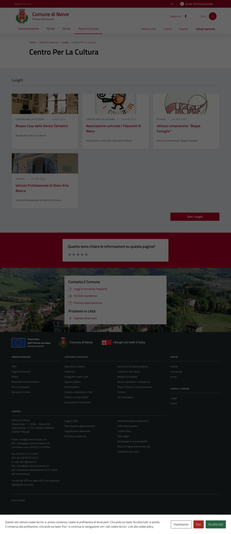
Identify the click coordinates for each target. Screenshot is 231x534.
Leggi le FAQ (71, 421)
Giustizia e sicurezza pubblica (132, 366)
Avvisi (173, 377)
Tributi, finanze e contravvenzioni (134, 387)
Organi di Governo (21, 371)
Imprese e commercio (128, 371)
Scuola (161, 119)
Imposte (183, 29)
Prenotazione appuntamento (79, 426)
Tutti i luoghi (195, 216)
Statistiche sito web (128, 451)
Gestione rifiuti (148, 29)
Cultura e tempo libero (76, 397)
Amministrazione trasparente (133, 421)
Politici (15, 377)
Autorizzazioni (71, 387)
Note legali (123, 436)
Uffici (14, 366)
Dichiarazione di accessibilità (132, 441)
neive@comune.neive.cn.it (33, 439)
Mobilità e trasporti (127, 377)
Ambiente (69, 371)
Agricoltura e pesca (74, 366)
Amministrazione (28, 28)
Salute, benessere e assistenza (133, 382)
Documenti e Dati (21, 392)
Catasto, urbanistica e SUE (78, 392)
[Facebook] (184, 16)
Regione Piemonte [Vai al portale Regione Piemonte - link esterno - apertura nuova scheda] (22, 3)
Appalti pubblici (72, 382)
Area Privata (18, 500)
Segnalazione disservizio (77, 431)
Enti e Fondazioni (21, 387)
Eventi (173, 403)
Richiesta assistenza (75, 436)
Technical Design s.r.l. (33, 520)
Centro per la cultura (30, 119)
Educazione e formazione (77, 402)
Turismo (167, 29)
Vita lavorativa (125, 397)
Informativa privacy (127, 426)
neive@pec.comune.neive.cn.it (33, 443)
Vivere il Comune (88, 28)
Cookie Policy (124, 431)
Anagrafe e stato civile (76, 377)
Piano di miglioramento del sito (133, 446)
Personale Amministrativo (25, 382)
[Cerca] (213, 16)
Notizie (174, 366)
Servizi (66, 28)
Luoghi (173, 398)
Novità (51, 28)
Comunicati (176, 371)
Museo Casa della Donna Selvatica (42, 125)
